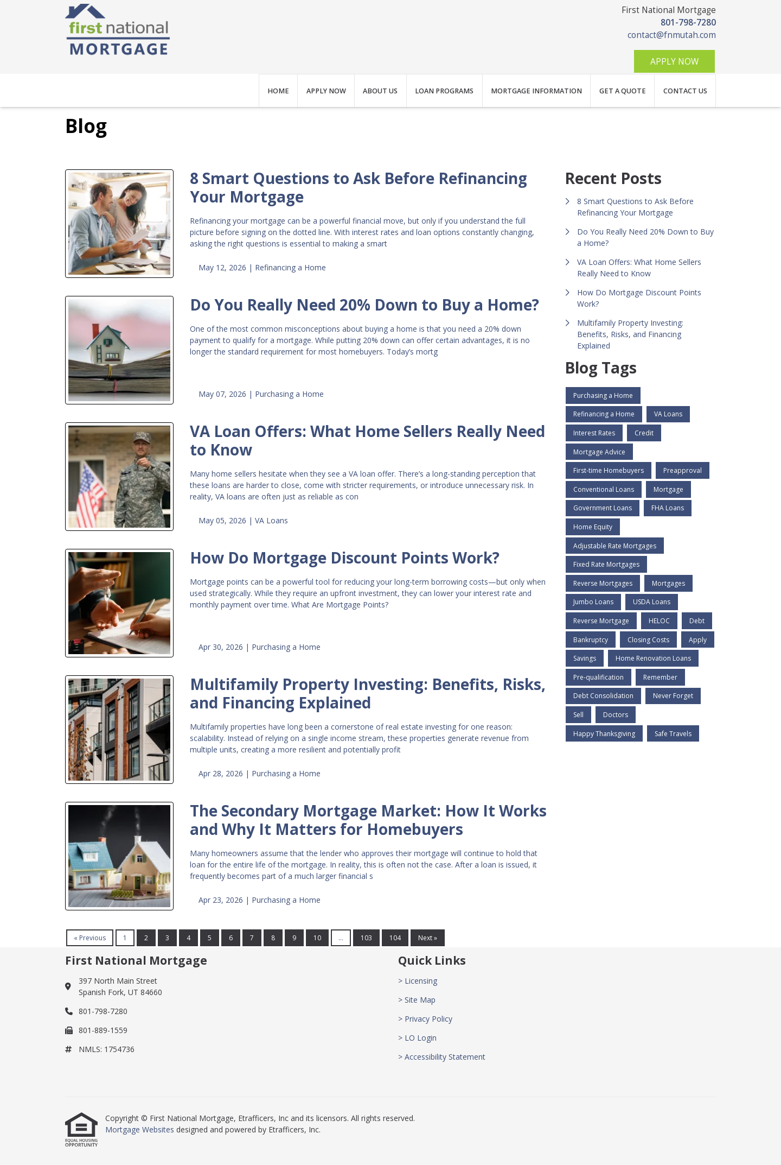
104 (395, 937)
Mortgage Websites (140, 1129)
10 (317, 937)
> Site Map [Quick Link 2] (417, 1000)
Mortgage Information (536, 91)
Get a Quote (622, 91)
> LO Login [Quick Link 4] (417, 1038)
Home (278, 91)
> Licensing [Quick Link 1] (417, 981)
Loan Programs (444, 91)
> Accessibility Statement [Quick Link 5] (441, 1057)
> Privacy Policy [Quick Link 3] (425, 1019)
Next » (427, 937)
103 (366, 937)
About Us (380, 91)
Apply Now (674, 61)
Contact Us (685, 91)
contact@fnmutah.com (672, 35)
